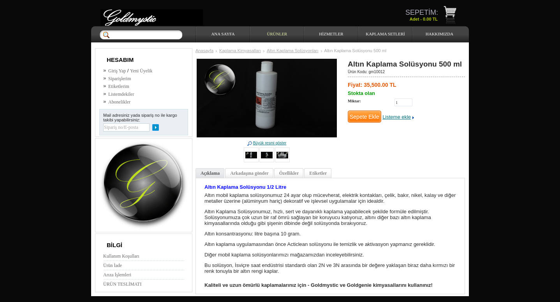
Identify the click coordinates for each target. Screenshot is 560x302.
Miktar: (354, 101)
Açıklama (210, 173)
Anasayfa (204, 50)
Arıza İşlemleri (117, 274)
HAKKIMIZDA (440, 34)
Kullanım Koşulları (121, 256)
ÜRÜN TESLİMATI (122, 284)
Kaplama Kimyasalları (240, 50)
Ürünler (277, 34)
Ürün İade (112, 265)
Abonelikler (119, 102)
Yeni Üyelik (141, 71)
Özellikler (289, 173)
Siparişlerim (119, 78)
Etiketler (318, 173)
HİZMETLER (331, 34)
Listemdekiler (121, 94)
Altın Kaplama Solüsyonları (293, 50)
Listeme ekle (396, 117)
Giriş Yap (117, 71)
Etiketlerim (118, 86)
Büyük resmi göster (270, 143)
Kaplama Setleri (385, 34)
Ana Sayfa (222, 34)
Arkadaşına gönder (249, 173)
